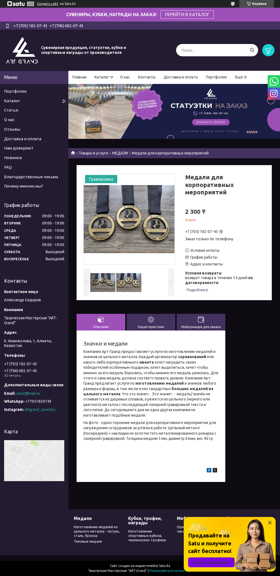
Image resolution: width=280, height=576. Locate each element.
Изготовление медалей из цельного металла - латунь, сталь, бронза (97, 531)
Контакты (147, 77)
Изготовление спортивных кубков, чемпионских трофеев (147, 535)
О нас (125, 77)
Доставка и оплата (181, 77)
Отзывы (12, 129)
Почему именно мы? (23, 186)
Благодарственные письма (31, 176)
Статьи (11, 110)
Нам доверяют (18, 148)
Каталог (102, 77)
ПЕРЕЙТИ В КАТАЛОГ (187, 14)
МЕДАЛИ (120, 153)
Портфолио (216, 77)
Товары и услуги (93, 153)
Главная (79, 77)
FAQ (8, 167)
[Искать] (252, 50)
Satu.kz (164, 566)
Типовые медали (88, 541)
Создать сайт (48, 3)
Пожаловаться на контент (171, 570)
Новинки (13, 157)
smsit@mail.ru (28, 393)
